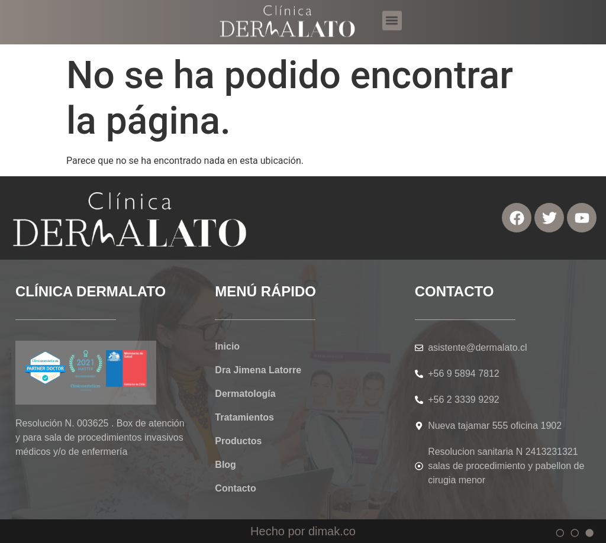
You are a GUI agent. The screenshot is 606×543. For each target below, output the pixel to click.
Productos (238, 441)
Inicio (227, 346)
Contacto (235, 488)
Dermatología (245, 394)
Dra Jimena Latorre (258, 370)
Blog (225, 465)
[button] (392, 16)
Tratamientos (244, 417)
